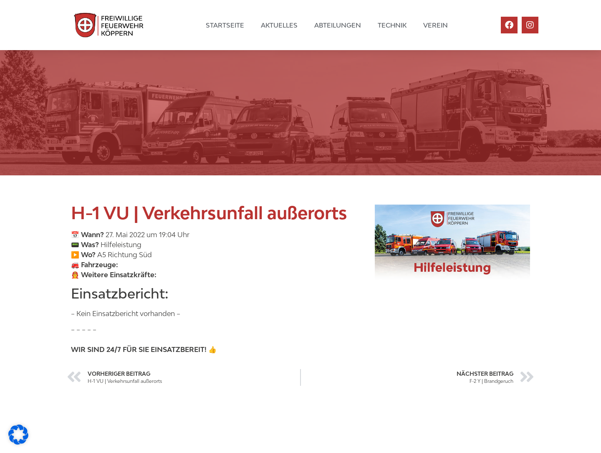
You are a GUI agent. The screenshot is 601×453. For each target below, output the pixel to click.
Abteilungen (337, 25)
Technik (392, 25)
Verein (435, 25)
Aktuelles (279, 25)
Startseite (225, 25)
